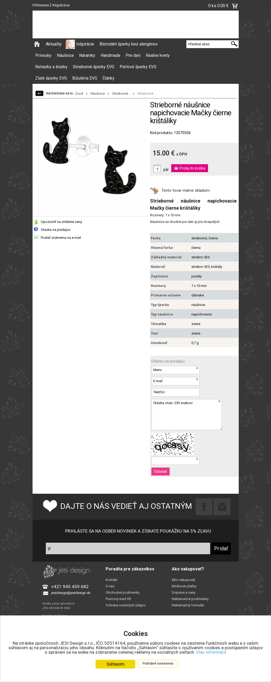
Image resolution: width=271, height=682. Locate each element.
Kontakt (112, 580)
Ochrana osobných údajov (126, 605)
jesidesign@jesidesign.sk (71, 593)
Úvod (79, 93)
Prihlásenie (41, 5)
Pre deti (133, 55)
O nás (110, 586)
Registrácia (61, 5)
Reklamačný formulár (188, 605)
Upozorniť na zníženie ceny (61, 222)
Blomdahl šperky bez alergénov (129, 44)
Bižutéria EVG (84, 78)
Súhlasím (115, 664)
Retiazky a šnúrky (51, 66)
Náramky (87, 55)
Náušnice (65, 55)
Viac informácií (211, 652)
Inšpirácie (85, 44)
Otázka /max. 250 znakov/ (186, 414)
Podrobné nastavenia (158, 663)
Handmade (110, 55)
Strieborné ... (121, 93)
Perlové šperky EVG (138, 66)
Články (108, 78)
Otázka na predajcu (55, 230)
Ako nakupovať (183, 580)
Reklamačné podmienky (190, 599)
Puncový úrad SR (118, 599)
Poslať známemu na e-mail (61, 238)
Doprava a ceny (183, 592)
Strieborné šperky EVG (93, 66)
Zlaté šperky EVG (51, 78)
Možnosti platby (184, 586)
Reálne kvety (158, 55)
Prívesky (43, 55)
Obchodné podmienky (123, 592)
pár (166, 169)
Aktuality (54, 44)
